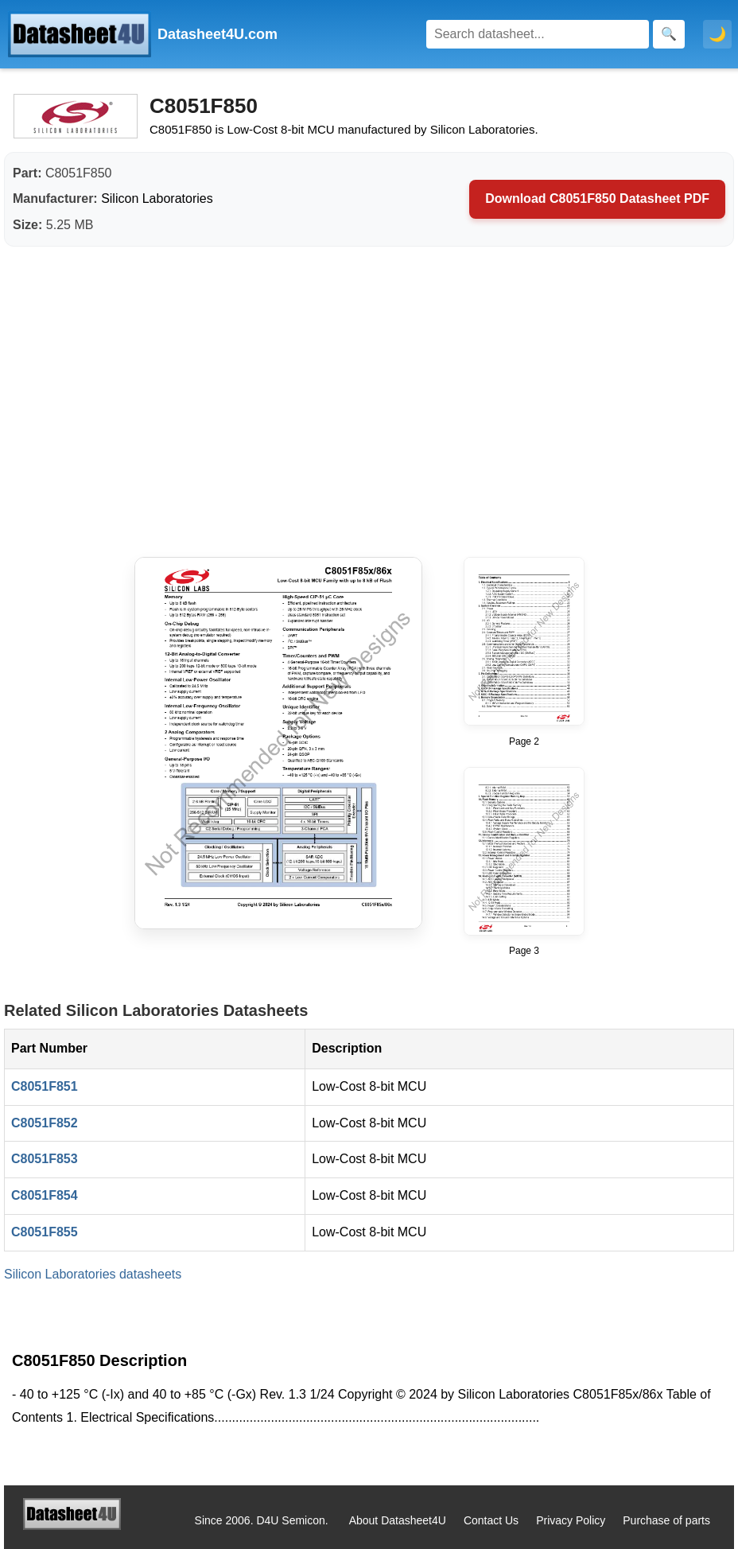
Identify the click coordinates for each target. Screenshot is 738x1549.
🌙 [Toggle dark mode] (717, 34)
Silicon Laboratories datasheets (92, 1274)
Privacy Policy (570, 1520)
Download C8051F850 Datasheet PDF (597, 198)
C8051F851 (44, 1086)
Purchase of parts (666, 1520)
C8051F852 (44, 1123)
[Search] (537, 34)
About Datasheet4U (397, 1520)
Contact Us (491, 1520)
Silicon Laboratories (157, 198)
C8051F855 (44, 1232)
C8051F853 (44, 1159)
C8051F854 (44, 1195)
